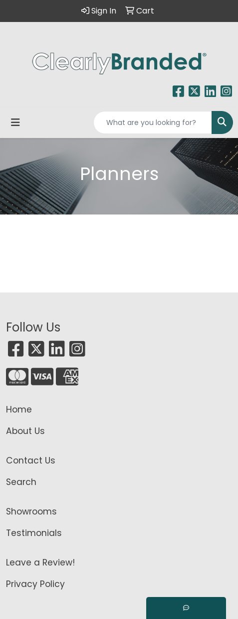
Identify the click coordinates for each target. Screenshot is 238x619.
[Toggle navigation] (15, 123)
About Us (25, 431)
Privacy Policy (35, 584)
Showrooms (31, 512)
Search (21, 482)
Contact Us (30, 460)
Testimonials (34, 533)
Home (19, 410)
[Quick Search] (152, 122)
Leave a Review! (40, 562)
